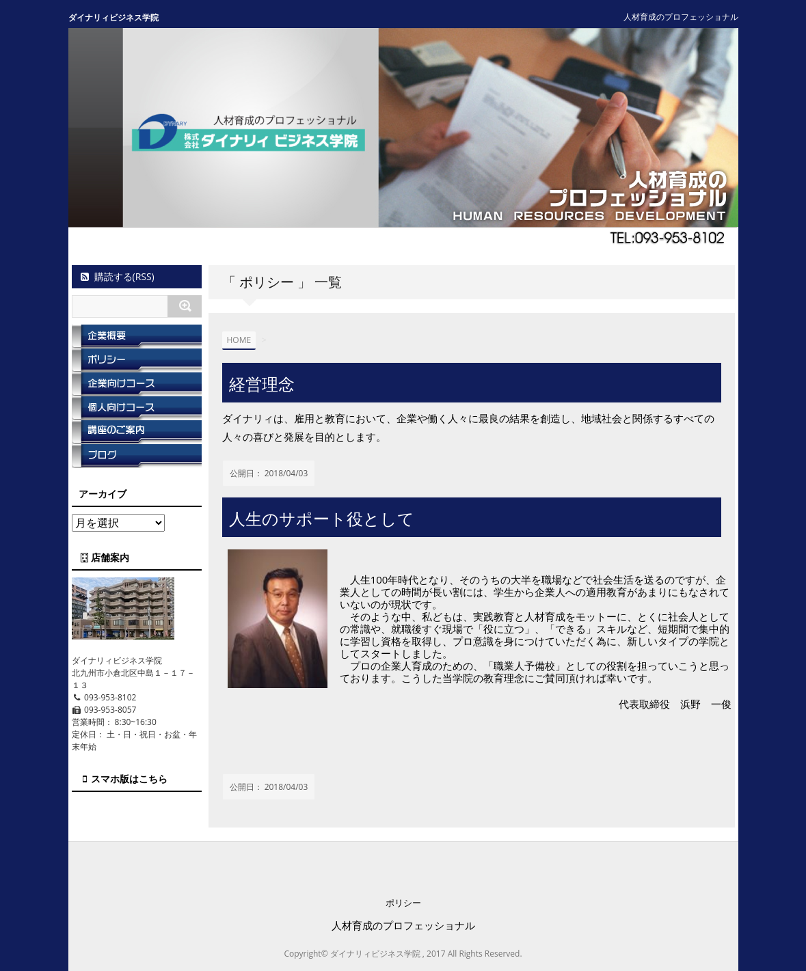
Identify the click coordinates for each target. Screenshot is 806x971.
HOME (239, 340)
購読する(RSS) (117, 276)
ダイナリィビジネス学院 (113, 17)
